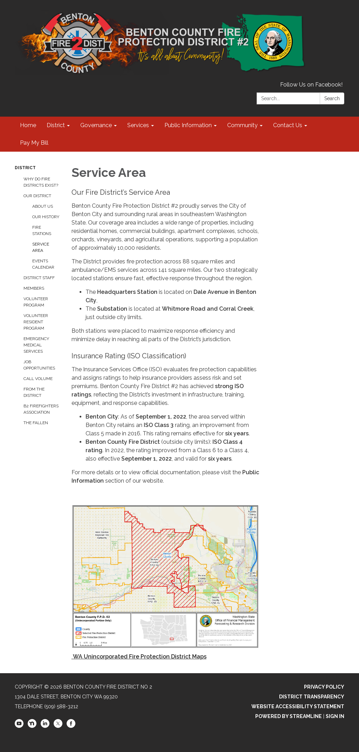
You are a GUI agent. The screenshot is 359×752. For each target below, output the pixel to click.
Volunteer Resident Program (35, 322)
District (25, 167)
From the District (34, 392)
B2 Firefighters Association (41, 409)
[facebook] (71, 726)
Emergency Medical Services (36, 345)
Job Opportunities (39, 365)
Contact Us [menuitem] (287, 125)
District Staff (39, 277)
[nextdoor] (32, 726)
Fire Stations (41, 230)
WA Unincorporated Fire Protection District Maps (139, 656)
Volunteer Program (35, 302)
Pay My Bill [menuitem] (34, 142)
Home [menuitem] (28, 125)
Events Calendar (43, 264)
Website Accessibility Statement (297, 706)
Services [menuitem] (138, 125)
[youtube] (19, 726)
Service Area (40, 247)
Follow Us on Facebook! (311, 84)
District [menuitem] (56, 125)
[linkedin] (45, 726)
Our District (37, 195)
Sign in (335, 716)
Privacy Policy (324, 687)
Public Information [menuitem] (188, 125)
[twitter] (58, 726)
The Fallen (35, 422)
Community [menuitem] (242, 125)
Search (332, 98)
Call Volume (38, 378)
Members (33, 288)
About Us (42, 206)
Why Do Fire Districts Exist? (40, 182)
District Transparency (311, 696)
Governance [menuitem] (96, 125)
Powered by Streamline (288, 716)
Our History (45, 216)
